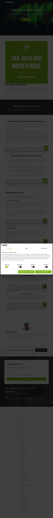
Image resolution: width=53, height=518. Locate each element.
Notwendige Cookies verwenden (26, 271)
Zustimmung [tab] (9, 248)
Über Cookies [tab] (44, 248)
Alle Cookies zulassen (43, 271)
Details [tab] (26, 248)
